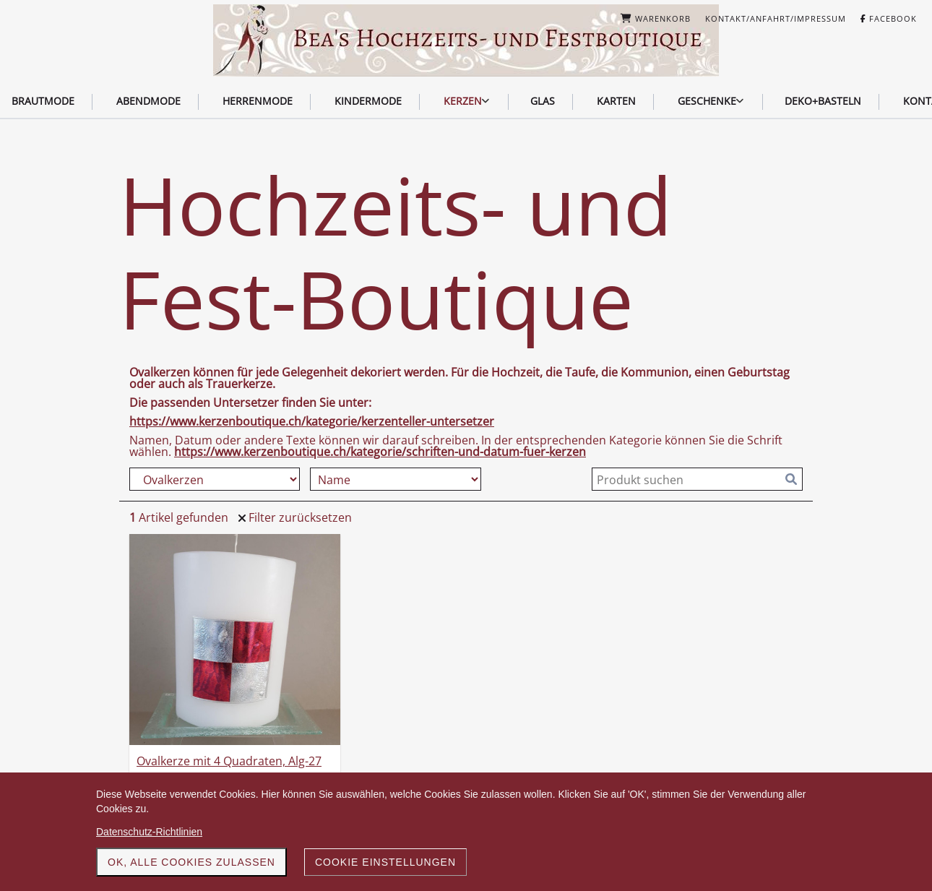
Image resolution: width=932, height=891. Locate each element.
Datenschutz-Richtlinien (149, 832)
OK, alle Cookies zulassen (191, 862)
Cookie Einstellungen (385, 862)
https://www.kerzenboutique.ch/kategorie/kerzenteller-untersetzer (311, 421)
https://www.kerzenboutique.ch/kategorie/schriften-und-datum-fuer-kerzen (380, 452)
